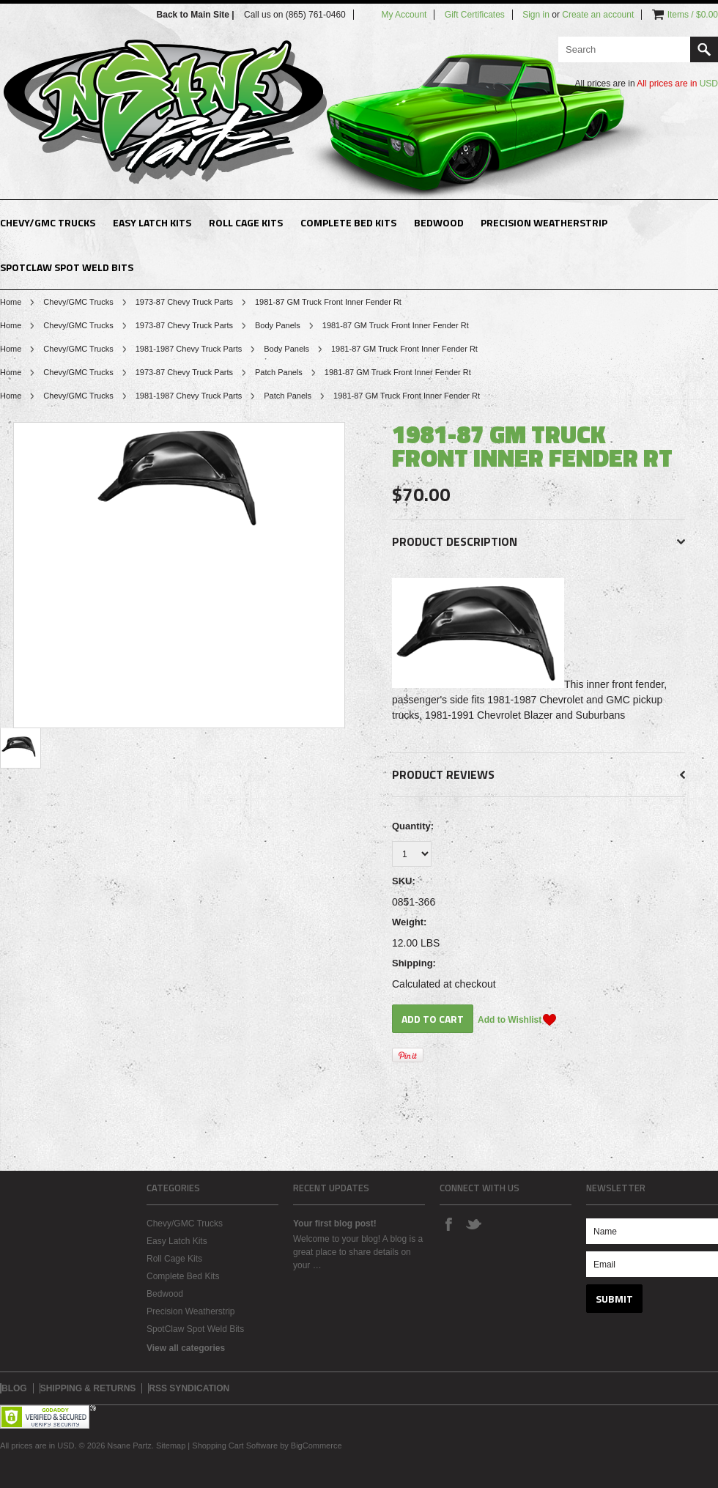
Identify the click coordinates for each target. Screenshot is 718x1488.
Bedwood (439, 222)
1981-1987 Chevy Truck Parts (189, 348)
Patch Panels (279, 372)
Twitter (473, 1223)
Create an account (598, 15)
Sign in (535, 15)
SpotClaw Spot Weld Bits (66, 267)
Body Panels (277, 325)
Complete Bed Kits (348, 222)
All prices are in (677, 83)
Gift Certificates (475, 15)
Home (10, 301)
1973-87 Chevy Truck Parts (184, 301)
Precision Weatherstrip (544, 222)
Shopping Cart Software (235, 1445)
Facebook (448, 1223)
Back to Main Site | (197, 15)
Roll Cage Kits (246, 222)
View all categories (186, 1348)
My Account (403, 15)
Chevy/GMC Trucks (47, 222)
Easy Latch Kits (152, 222)
